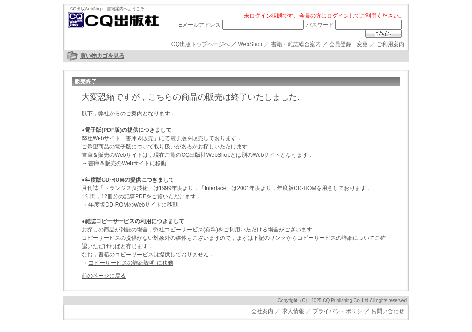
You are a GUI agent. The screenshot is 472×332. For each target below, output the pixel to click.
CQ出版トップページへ (200, 44)
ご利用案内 (390, 44)
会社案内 (262, 311)
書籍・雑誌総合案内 (296, 44)
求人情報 (293, 311)
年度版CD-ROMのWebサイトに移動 (133, 205)
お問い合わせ (387, 311)
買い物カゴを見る (102, 56)
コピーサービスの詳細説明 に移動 (130, 263)
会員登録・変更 (348, 44)
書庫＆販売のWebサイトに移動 (127, 163)
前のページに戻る (104, 276)
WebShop (250, 44)
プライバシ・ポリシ (337, 311)
